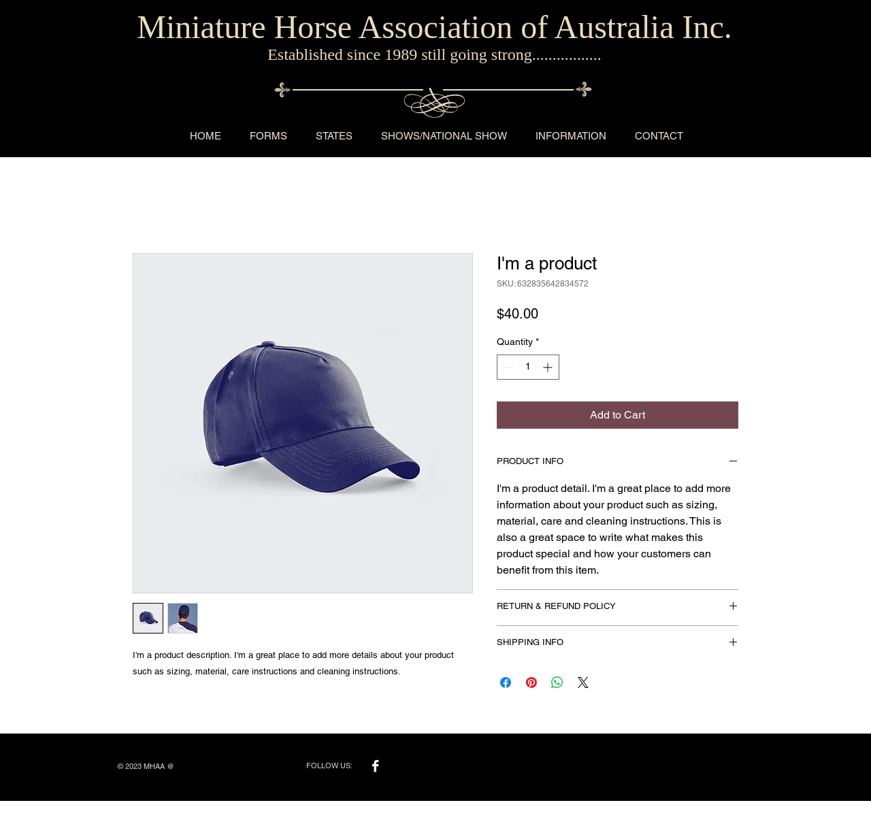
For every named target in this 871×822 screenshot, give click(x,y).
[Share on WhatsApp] (557, 682)
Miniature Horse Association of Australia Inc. (434, 27)
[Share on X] (583, 682)
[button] (268, 135)
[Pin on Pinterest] (531, 682)
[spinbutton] (528, 367)
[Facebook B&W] (375, 766)
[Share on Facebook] (505, 682)
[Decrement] (507, 367)
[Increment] (548, 367)
